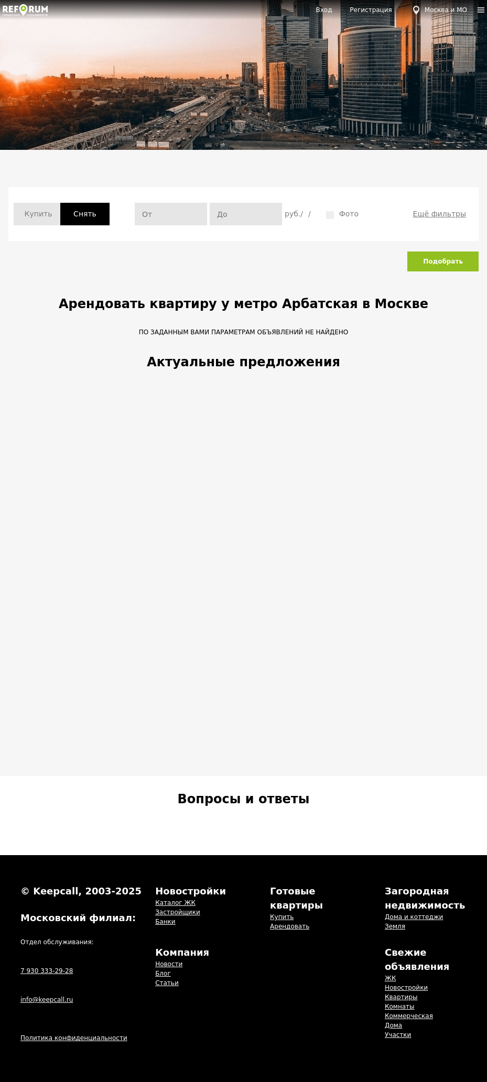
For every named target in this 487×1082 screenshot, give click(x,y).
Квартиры (401, 997)
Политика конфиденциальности (73, 1038)
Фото (342, 214)
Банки (165, 921)
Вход (324, 10)
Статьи (167, 983)
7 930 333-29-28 (46, 971)
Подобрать (443, 261)
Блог (163, 973)
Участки (398, 1035)
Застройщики (177, 912)
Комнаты (400, 1006)
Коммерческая (409, 1016)
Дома (393, 1025)
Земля (395, 926)
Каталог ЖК (175, 902)
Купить (38, 214)
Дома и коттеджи (414, 917)
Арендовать (289, 926)
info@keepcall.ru (46, 999)
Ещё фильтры (439, 214)
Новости (168, 964)
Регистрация (371, 10)
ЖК (390, 978)
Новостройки (406, 987)
